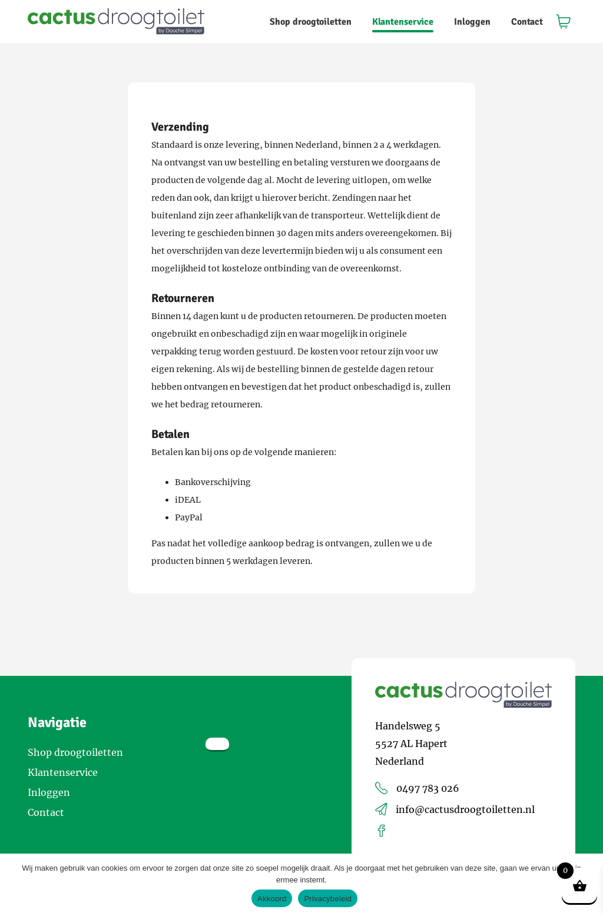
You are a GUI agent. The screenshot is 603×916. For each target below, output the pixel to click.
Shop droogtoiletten (311, 22)
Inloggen (472, 22)
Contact (527, 22)
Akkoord (271, 898)
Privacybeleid (328, 898)
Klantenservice (402, 22)
